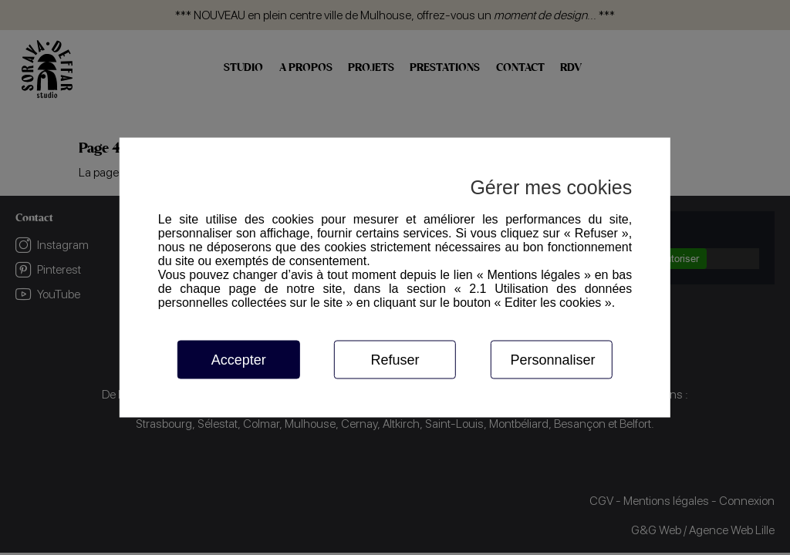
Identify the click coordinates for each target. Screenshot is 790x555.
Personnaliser (552, 360)
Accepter (238, 360)
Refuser (394, 360)
